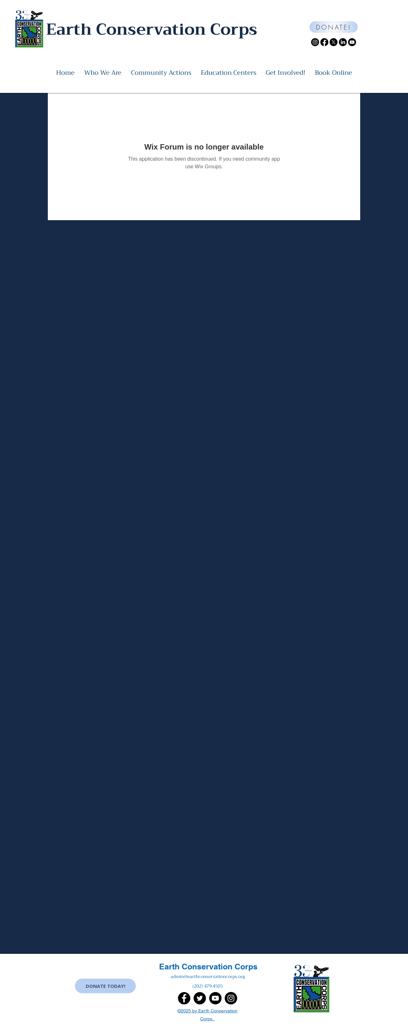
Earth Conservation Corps (208, 966)
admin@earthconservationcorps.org (208, 976)
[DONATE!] (334, 27)
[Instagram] (315, 42)
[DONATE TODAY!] (105, 986)
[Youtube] (352, 42)
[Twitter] (199, 998)
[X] (334, 42)
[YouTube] (215, 998)
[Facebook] (324, 42)
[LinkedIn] (343, 42)
